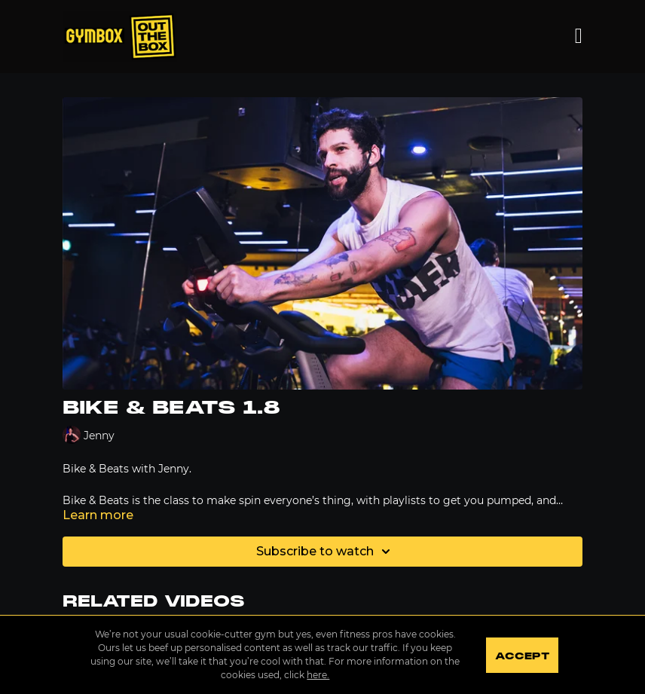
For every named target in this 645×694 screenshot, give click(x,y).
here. (318, 674)
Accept (522, 656)
